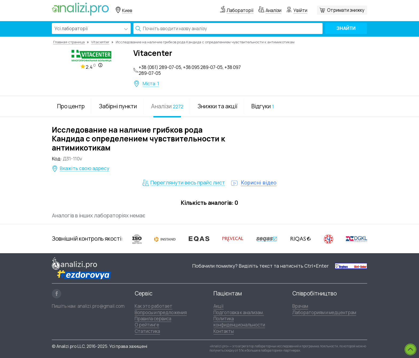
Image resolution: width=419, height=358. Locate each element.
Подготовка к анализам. (239, 312)
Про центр (71, 106)
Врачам (300, 306)
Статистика (147, 331)
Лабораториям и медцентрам (324, 312)
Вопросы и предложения (161, 312)
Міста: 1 (151, 84)
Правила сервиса (153, 318)
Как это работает (153, 306)
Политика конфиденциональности (239, 321)
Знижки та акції (217, 106)
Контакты (224, 331)
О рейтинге (147, 325)
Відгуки (262, 106)
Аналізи (273, 10)
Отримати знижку (345, 10)
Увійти (300, 10)
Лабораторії (240, 10)
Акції (219, 306)
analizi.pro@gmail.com (101, 306)
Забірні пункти (118, 106)
